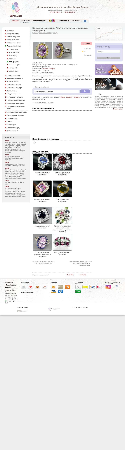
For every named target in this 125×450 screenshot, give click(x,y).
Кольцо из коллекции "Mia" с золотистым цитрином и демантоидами (79, 263)
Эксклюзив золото (14, 85)
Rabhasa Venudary (14, 46)
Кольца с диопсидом (108, 99)
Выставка (26, 21)
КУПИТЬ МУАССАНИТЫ (80, 307)
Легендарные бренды (15, 115)
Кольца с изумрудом (108, 101)
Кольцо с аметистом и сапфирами (42, 199)
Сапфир (52, 69)
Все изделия (13, 49)
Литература (11, 124)
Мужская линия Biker (15, 78)
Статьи (9, 121)
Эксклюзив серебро (14, 88)
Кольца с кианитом (105, 104)
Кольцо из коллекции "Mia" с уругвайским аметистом (45, 262)
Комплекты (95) (14, 65)
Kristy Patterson (13, 40)
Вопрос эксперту (13, 128)
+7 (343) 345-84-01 (56, 12)
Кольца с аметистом (116, 96)
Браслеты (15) (14, 52)
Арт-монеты (11, 91)
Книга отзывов (12, 131)
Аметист (45, 69)
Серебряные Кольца (42, 87)
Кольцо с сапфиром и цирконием (42, 226)
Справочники (12, 118)
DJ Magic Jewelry (13, 75)
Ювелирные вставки (15, 97)
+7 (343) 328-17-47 (69, 12)
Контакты (76, 21)
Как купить (25, 283)
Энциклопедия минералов (17, 112)
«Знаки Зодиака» (13, 37)
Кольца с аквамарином (102, 96)
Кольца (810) (14, 62)
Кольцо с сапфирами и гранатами (62, 252)
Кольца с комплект (117, 104)
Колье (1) (12, 59)
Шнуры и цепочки (14, 94)
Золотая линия (12, 81)
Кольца (55, 33)
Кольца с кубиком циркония (105, 105)
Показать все (118, 109)
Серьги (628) (13, 71)
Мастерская (64, 21)
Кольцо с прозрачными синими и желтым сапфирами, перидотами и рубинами (62, 228)
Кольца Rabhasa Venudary (44, 103)
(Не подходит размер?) (47, 72)
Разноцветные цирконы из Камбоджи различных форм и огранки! (14, 158)
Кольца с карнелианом (108, 102)
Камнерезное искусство (16, 100)
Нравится (70, 275)
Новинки (10, 30)
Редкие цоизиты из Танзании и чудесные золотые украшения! (15, 165)
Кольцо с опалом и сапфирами (62, 199)
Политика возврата (27, 292)
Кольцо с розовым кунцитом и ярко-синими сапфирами (42, 253)
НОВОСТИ (9, 137)
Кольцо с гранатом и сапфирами (62, 172)
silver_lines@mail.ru (11, 299)
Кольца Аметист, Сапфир (69, 97)
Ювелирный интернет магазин (10, 293)
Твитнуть (83, 275)
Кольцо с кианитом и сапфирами (42, 172)
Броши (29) (13, 55)
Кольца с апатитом (100, 98)
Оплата (54, 283)
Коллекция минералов (15, 103)
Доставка (79, 283)
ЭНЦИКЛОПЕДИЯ (39, 21)
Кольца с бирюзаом (111, 98)
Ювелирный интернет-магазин (51, 7)
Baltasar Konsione (14, 43)
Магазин (35, 33)
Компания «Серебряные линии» (10, 285)
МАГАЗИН (15, 21)
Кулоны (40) (13, 68)
